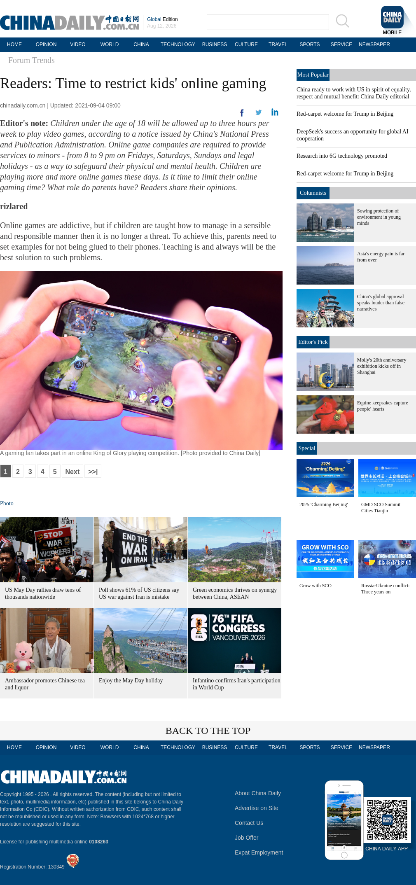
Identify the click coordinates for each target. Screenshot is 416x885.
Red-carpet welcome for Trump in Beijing (345, 114)
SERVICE (341, 44)
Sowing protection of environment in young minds (379, 217)
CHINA (141, 44)
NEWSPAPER (373, 44)
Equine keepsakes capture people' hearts (382, 406)
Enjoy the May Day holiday (131, 680)
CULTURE (246, 44)
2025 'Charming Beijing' (323, 504)
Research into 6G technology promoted (342, 156)
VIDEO (77, 44)
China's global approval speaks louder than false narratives (380, 303)
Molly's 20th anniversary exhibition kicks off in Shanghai (381, 366)
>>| (93, 471)
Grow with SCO (315, 585)
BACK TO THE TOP (208, 730)
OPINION (46, 44)
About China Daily (258, 793)
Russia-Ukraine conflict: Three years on (385, 589)
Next (72, 471)
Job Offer (246, 837)
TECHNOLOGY (178, 44)
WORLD (109, 44)
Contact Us (249, 823)
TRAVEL (278, 44)
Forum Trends (31, 60)
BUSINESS (214, 44)
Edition (162, 19)
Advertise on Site (256, 808)
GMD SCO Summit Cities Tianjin (380, 508)
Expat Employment (259, 852)
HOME (14, 44)
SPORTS (309, 44)
